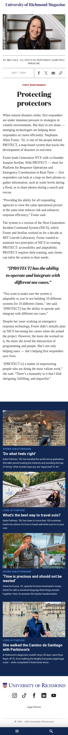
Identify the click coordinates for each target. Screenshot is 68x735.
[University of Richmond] (34, 685)
